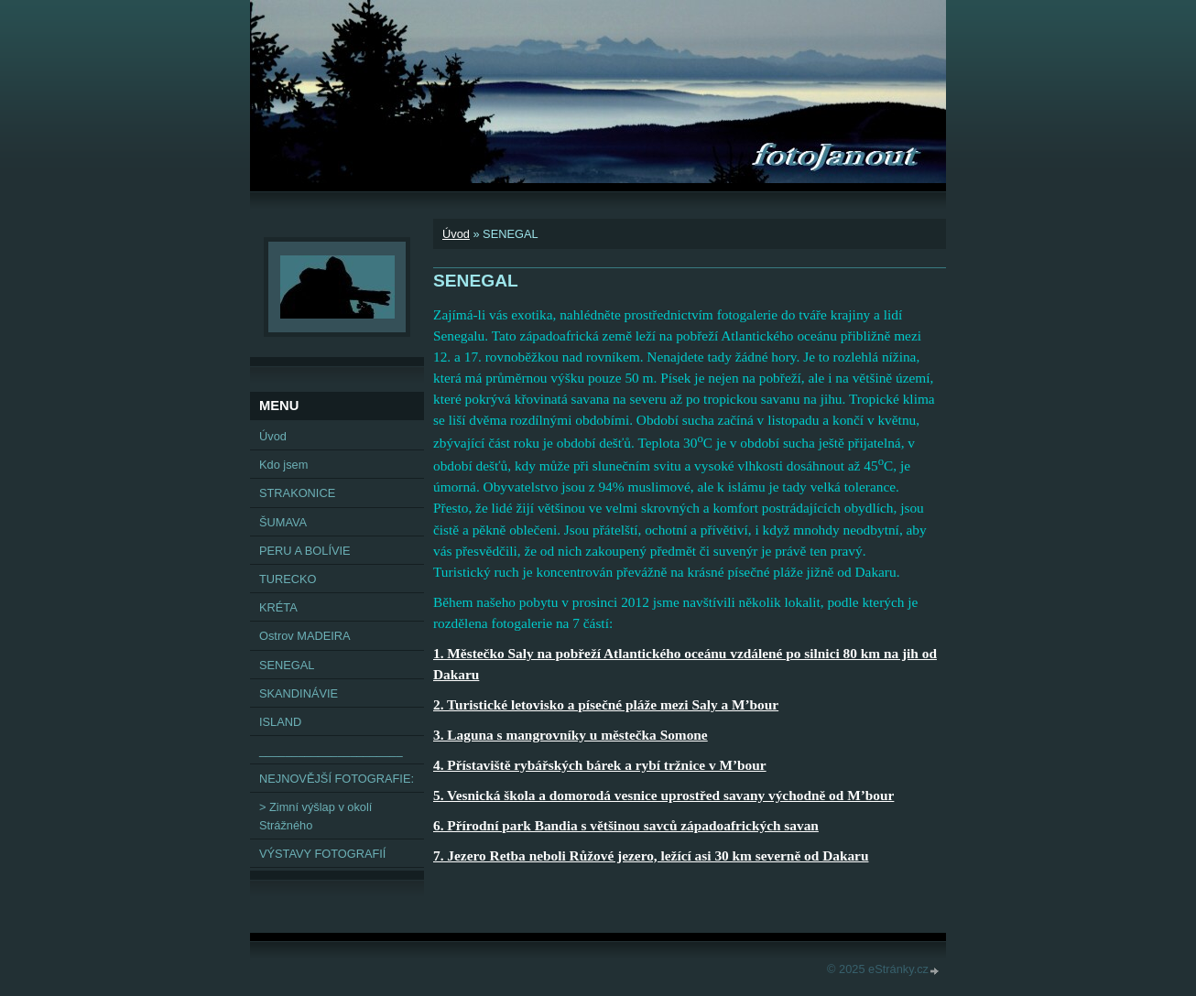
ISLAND (280, 722)
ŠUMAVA (283, 522)
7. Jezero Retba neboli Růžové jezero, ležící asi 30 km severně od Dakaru (650, 855)
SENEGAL (286, 665)
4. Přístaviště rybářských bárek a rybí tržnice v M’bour (600, 765)
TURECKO (288, 579)
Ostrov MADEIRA (305, 636)
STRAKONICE (297, 493)
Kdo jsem (283, 464)
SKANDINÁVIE (298, 693)
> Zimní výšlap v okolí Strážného (315, 815)
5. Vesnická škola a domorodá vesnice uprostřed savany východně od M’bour (663, 795)
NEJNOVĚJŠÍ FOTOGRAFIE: (336, 778)
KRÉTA (278, 607)
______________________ (331, 750)
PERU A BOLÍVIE (305, 551)
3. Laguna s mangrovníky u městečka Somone (570, 734)
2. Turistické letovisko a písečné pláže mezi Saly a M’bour (605, 704)
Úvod (456, 234)
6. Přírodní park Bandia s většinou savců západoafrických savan (626, 825)
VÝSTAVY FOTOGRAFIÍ (322, 854)
